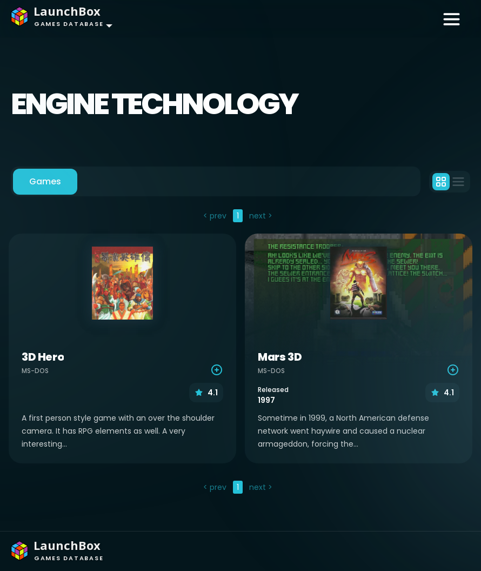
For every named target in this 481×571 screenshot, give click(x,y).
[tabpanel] (240, 353)
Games (45, 181)
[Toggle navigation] (451, 18)
